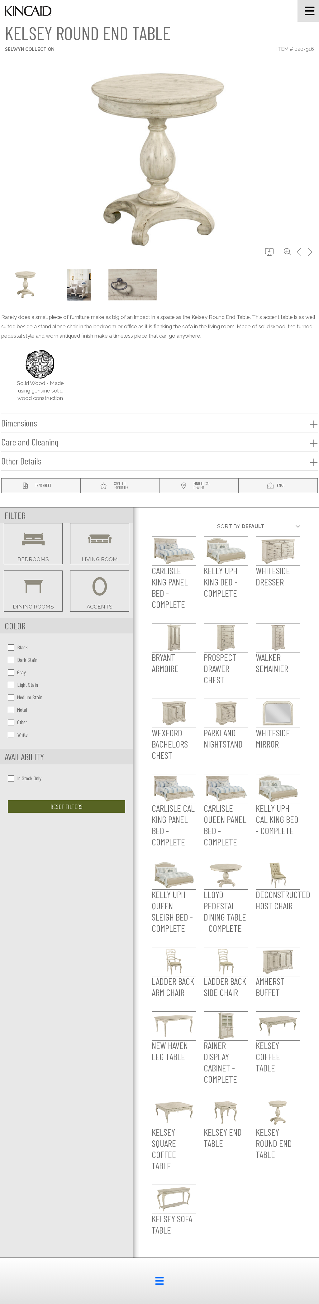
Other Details (159, 461)
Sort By (228, 526)
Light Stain (23, 684)
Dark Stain (22, 659)
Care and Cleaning (159, 442)
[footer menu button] (159, 1280)
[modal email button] (278, 485)
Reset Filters (66, 806)
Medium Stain (25, 697)
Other (17, 722)
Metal (17, 709)
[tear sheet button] (41, 485)
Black (18, 647)
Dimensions (159, 423)
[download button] (269, 252)
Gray (17, 672)
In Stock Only (24, 778)
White (18, 734)
